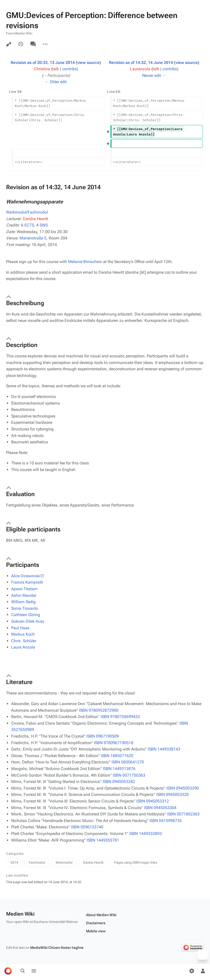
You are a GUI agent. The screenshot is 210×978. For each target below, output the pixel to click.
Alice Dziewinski (25, 575)
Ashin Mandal (23, 595)
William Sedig (23, 601)
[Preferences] (192, 971)
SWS (44, 225)
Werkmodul (16, 212)
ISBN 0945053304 (160, 807)
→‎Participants (56, 75)
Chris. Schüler (23, 640)
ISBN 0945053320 (172, 794)
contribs (69, 68)
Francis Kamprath (27, 582)
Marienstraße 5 (33, 238)
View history (20, 44)
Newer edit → (154, 75)
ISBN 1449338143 (164, 749)
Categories (15, 853)
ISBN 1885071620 (117, 755)
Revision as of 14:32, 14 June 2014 (141, 62)
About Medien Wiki (101, 915)
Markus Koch (23, 634)
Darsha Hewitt (35, 218)
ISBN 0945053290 (182, 788)
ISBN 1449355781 (103, 840)
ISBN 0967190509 (102, 736)
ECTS (29, 225)
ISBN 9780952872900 (98, 710)
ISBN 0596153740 (87, 827)
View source (8, 44)
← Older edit (56, 81)
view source (88, 62)
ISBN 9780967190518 (113, 742)
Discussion (33, 44)
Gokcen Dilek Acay (27, 621)
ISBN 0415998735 (165, 820)
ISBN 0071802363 (183, 814)
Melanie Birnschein (85, 261)
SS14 (14, 862)
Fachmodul (38, 212)
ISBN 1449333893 (145, 833)
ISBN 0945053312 (152, 801)
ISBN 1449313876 (119, 768)
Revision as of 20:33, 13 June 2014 (43, 62)
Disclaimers (95, 923)
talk (55, 68)
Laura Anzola (23, 647)
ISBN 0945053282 (119, 781)
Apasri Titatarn (24, 588)
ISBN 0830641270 (127, 762)
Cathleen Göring (25, 614)
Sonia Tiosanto (24, 608)
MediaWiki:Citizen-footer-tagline (57, 948)
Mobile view (96, 931)
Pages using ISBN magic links (135, 862)
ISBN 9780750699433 (120, 716)
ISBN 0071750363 (129, 775)
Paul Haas (20, 627)
